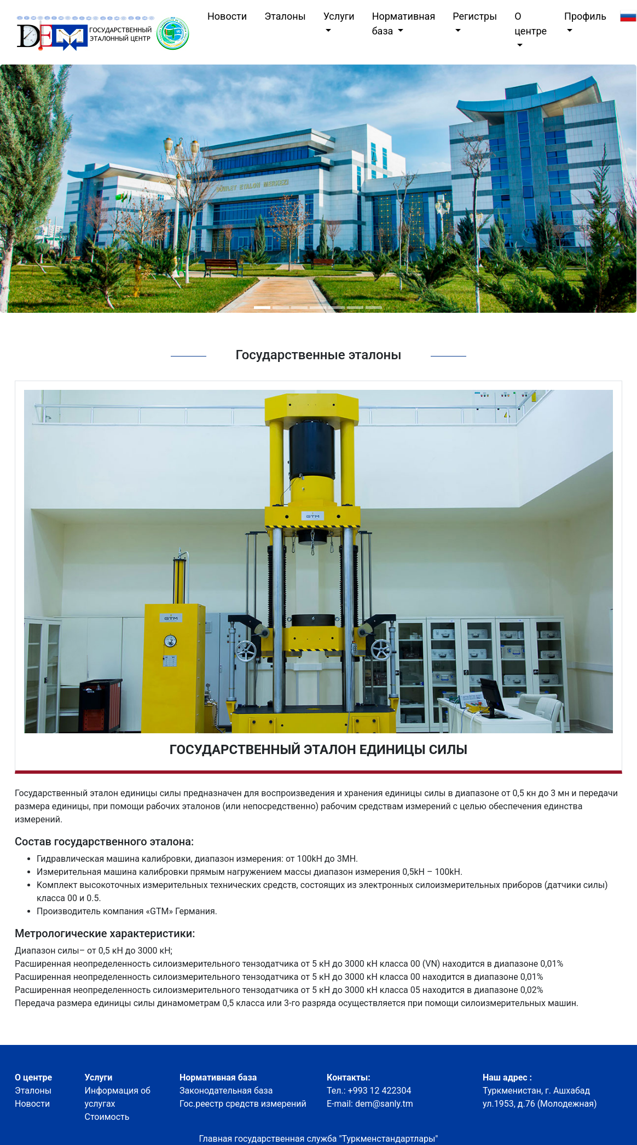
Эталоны (284, 16)
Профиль (585, 16)
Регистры (475, 16)
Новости (229, 15)
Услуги (339, 16)
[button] (262, 307)
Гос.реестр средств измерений (242, 1104)
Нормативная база (404, 23)
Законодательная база (226, 1090)
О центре (530, 23)
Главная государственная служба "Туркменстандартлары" (318, 1139)
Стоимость (107, 1117)
